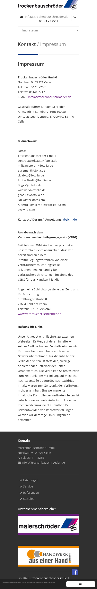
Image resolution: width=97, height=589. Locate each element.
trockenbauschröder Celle (49, 578)
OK (80, 584)
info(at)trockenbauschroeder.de (46, 17)
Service (26, 486)
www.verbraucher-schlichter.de (39, 314)
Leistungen (28, 480)
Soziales (26, 499)
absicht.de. (70, 219)
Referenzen (29, 492)
